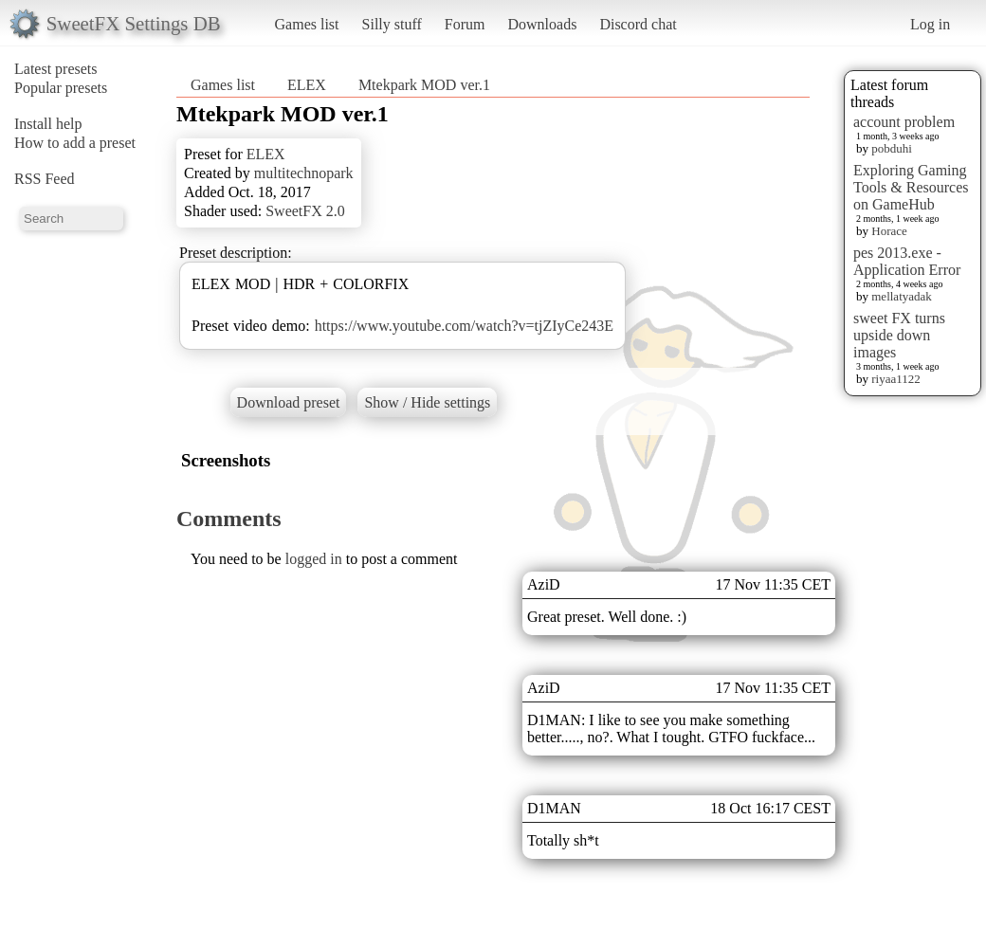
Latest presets (56, 69)
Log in (930, 24)
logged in (313, 559)
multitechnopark (304, 173)
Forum (465, 24)
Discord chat (637, 24)
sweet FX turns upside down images (899, 335)
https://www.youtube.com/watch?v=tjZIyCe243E (464, 326)
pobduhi (891, 148)
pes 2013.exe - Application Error (906, 261)
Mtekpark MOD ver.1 (424, 85)
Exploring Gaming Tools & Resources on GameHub (911, 187)
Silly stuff (392, 24)
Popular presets (60, 88)
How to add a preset (75, 143)
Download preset (288, 402)
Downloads (541, 24)
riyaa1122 (896, 379)
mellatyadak (901, 296)
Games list (307, 24)
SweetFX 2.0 (305, 211)
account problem (904, 122)
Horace (889, 231)
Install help (48, 124)
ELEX (306, 85)
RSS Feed (44, 179)
